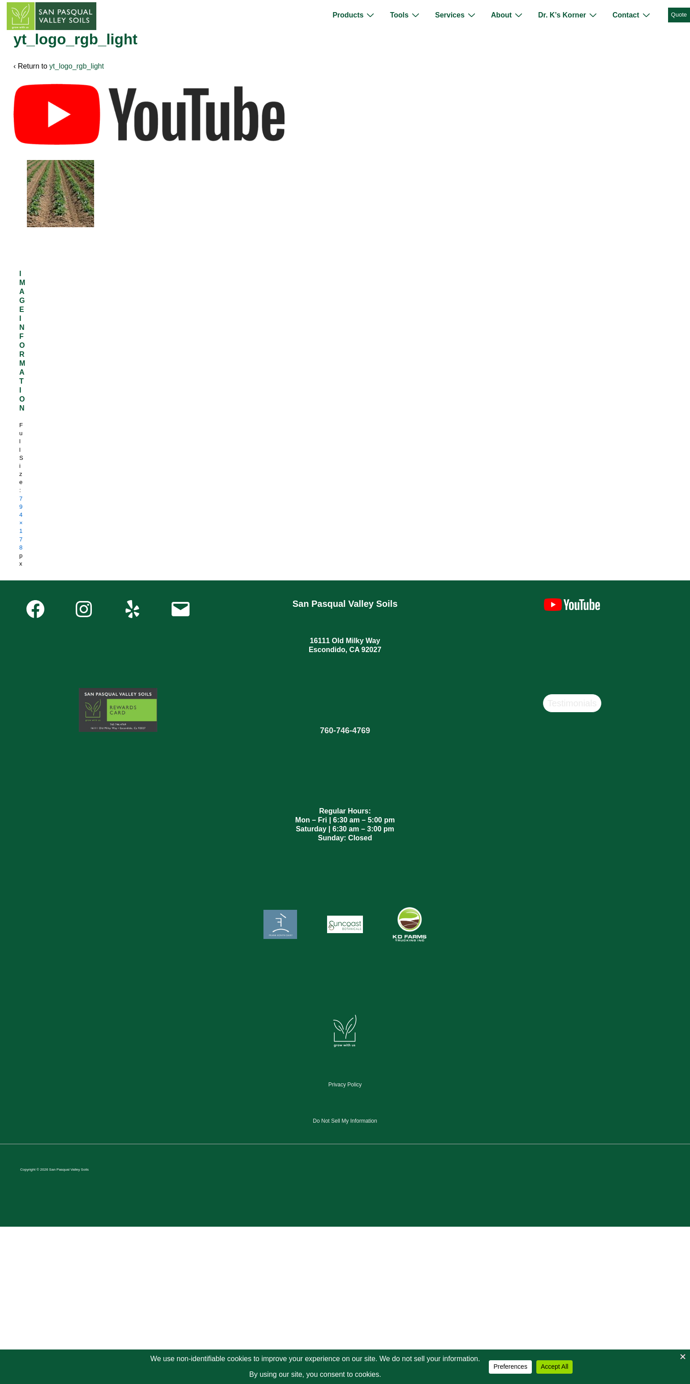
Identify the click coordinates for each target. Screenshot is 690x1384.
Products (354, 15)
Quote (679, 14)
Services (456, 15)
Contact (632, 15)
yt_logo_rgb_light (76, 66)
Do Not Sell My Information (345, 1121)
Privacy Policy (345, 1084)
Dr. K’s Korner (568, 15)
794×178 (21, 523)
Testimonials (572, 703)
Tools (405, 15)
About (508, 15)
